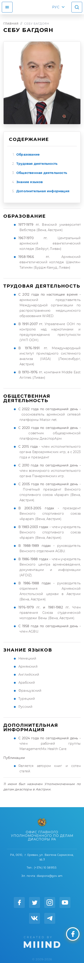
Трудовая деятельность (36, 164)
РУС (56, 7)
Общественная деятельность (41, 173)
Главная (11, 23)
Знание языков (29, 182)
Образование (28, 154)
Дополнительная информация (42, 191)
